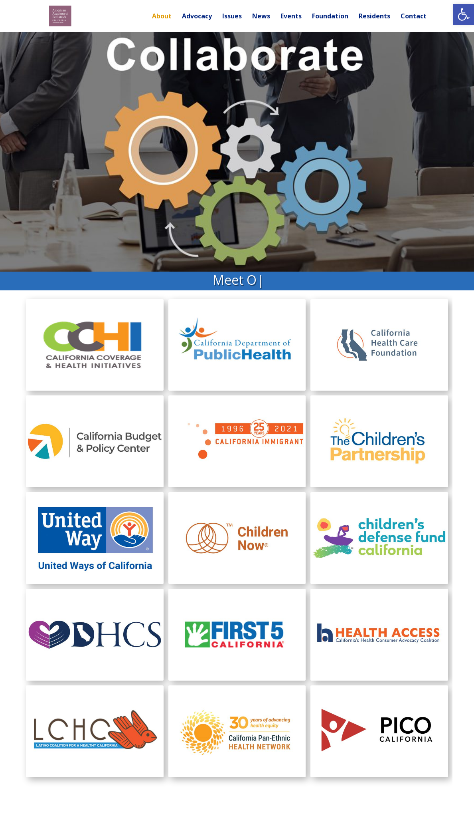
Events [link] (291, 16)
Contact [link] (414, 16)
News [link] (261, 16)
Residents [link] (374, 16)
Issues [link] (232, 16)
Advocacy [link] (197, 16)
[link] (463, 14)
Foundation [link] (330, 16)
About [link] (162, 16)
